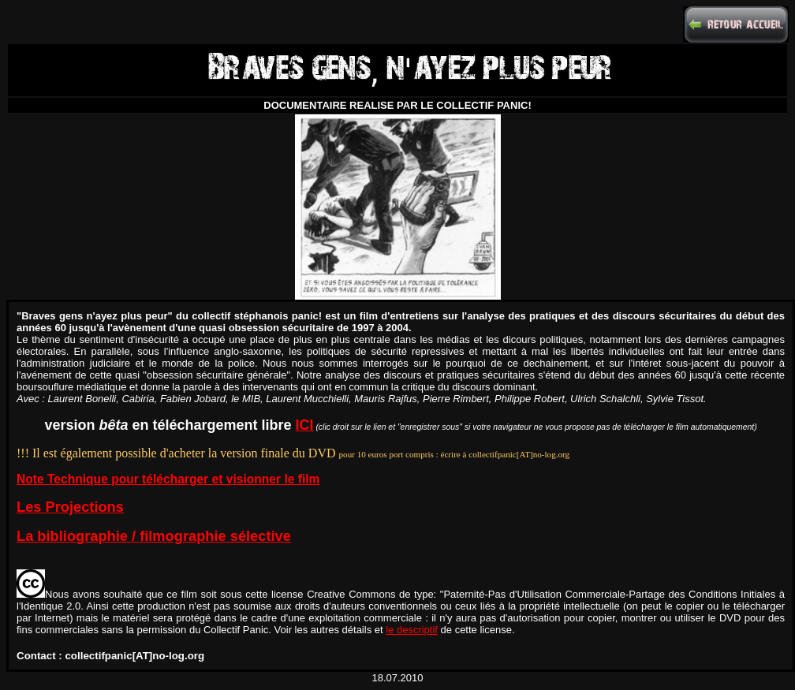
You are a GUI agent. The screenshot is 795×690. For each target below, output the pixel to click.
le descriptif (412, 630)
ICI (305, 425)
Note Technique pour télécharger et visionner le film (168, 479)
